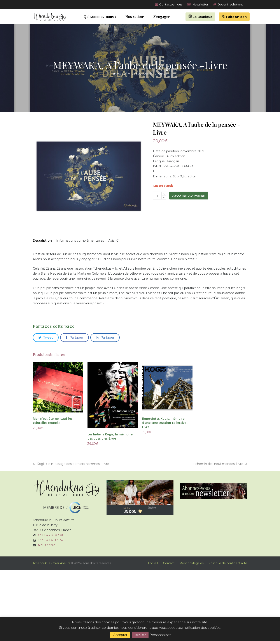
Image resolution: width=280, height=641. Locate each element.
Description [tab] (42, 241)
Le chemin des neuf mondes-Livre (219, 464)
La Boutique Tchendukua (149, 73)
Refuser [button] (140, 635)
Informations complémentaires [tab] (80, 241)
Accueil (120, 73)
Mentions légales (191, 563)
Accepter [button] (120, 635)
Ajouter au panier (188, 195)
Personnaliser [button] (160, 635)
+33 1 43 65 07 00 (51, 535)
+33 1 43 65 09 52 (50, 540)
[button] (46, 337)
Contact (169, 563)
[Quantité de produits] (157, 195)
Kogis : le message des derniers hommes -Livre (71, 464)
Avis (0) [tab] (113, 241)
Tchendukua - (51, 563)
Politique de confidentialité (227, 563)
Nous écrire (46, 545)
